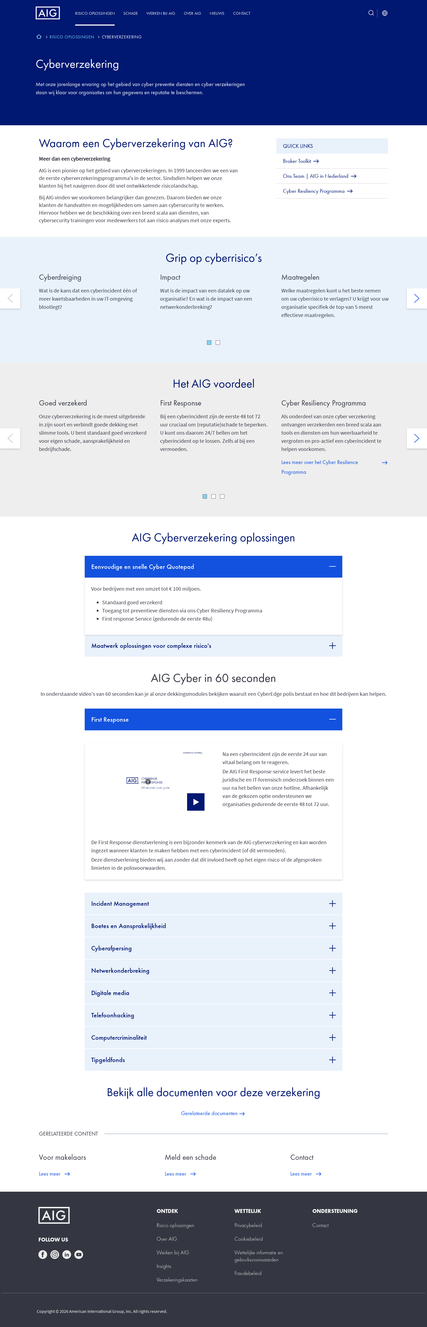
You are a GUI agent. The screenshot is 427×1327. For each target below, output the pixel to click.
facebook (42, 1254)
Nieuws (217, 13)
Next (417, 298)
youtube (78, 1254)
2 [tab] (218, 342)
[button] (148, 780)
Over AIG (192, 13)
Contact (241, 13)
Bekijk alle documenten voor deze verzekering (213, 1092)
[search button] (371, 13)
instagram (54, 1254)
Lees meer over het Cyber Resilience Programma (319, 467)
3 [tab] (222, 496)
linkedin (66, 1254)
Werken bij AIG (161, 13)
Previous (10, 298)
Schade (130, 13)
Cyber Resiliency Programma (323, 403)
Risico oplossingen (95, 13)
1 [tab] (209, 342)
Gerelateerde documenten (209, 1113)
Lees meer (49, 1173)
